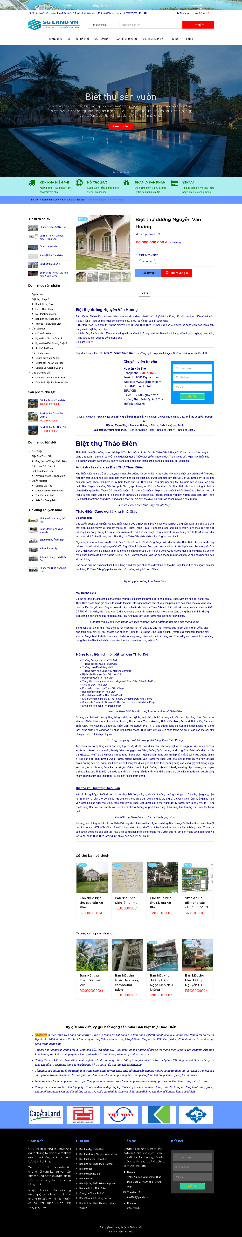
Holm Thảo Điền (44, 309)
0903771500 (130, 13)
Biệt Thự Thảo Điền (42, 456)
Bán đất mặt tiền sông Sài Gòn (95, 1198)
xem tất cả (147, 261)
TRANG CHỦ (55, 39)
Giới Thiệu (37, 451)
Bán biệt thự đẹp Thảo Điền (53, 427)
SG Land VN (136, 1227)
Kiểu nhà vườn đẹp (49, 548)
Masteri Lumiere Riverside (49, 490)
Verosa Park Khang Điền (48, 323)
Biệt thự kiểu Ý (87, 1178)
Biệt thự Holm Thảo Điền (92, 1188)
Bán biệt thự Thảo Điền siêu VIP (91, 980)
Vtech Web (127, 1231)
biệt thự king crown (45, 314)
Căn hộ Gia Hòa (43, 485)
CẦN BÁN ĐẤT (102, 39)
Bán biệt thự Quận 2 (50, 264)
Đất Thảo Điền (43, 333)
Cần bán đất (38, 328)
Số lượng (148, 273)
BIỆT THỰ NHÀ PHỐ (78, 39)
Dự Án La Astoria (48, 246)
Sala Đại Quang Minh (46, 500)
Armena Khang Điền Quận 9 (50, 475)
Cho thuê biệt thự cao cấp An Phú (91, 902)
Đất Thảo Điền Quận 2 (43, 466)
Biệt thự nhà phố (50, 199)
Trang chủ (33, 199)
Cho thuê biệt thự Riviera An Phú (160, 902)
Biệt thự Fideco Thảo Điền (53, 400)
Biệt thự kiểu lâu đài (89, 1173)
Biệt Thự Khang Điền (43, 471)
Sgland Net (37, 294)
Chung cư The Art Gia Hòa (53, 227)
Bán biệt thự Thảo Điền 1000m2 (96, 1163)
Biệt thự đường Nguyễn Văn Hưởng (98, 1154)
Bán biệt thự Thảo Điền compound (97, 1183)
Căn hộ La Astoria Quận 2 (49, 367)
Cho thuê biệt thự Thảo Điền (50, 377)
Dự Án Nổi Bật (39, 480)
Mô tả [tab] (145, 292)
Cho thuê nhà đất (41, 372)
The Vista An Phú (44, 495)
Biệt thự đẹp (85, 1168)
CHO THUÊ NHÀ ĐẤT (153, 39)
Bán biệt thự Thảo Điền (73, 199)
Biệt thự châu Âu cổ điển (52, 539)
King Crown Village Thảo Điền (51, 461)
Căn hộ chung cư (41, 353)
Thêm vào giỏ (176, 273)
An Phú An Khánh (44, 348)
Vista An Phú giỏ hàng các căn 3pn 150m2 (196, 902)
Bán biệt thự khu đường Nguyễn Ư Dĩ (194, 980)
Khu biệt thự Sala (44, 304)
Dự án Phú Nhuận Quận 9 (48, 338)
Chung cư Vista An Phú (47, 358)
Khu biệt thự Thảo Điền (51, 255)
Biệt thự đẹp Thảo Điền (91, 1149)
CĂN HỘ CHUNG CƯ (126, 39)
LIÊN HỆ (189, 39)
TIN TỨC (174, 39)
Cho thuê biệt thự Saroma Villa (51, 382)
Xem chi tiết (121, 126)
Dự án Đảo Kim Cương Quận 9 (51, 343)
